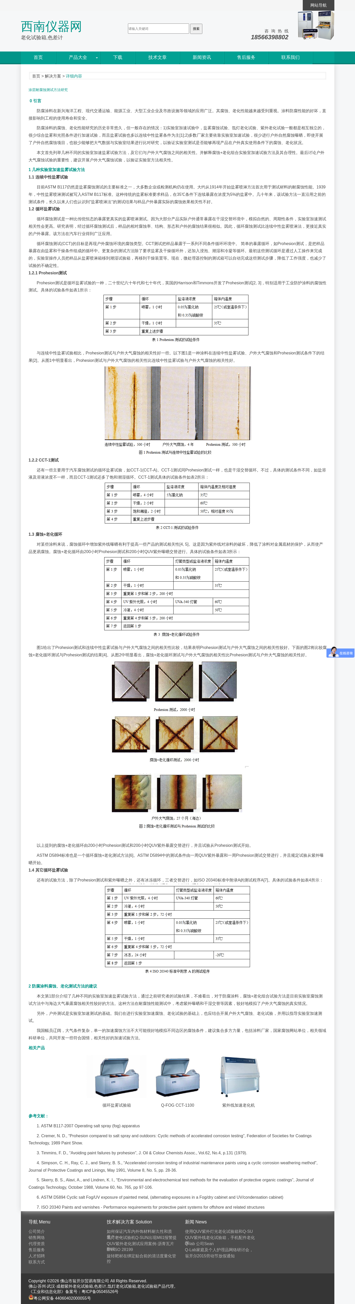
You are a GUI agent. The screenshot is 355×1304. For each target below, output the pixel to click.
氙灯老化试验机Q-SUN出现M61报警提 (142, 1237)
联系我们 (290, 57)
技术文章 (157, 57)
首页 (38, 57)
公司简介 (37, 1231)
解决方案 (53, 76)
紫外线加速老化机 (238, 1105)
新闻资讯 (202, 57)
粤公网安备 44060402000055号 (60, 1298)
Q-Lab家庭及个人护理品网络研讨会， (219, 1250)
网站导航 (318, 5)
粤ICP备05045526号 (100, 1291)
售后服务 (246, 57)
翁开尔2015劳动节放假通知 (210, 1256)
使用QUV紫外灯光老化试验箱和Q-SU (219, 1231)
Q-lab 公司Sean (199, 1244)
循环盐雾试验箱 (116, 1105)
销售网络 (37, 1237)
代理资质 (37, 1244)
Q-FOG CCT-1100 (177, 1105)
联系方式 (37, 1262)
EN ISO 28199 (120, 1249)
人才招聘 (37, 1256)
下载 (117, 57)
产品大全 (78, 57)
